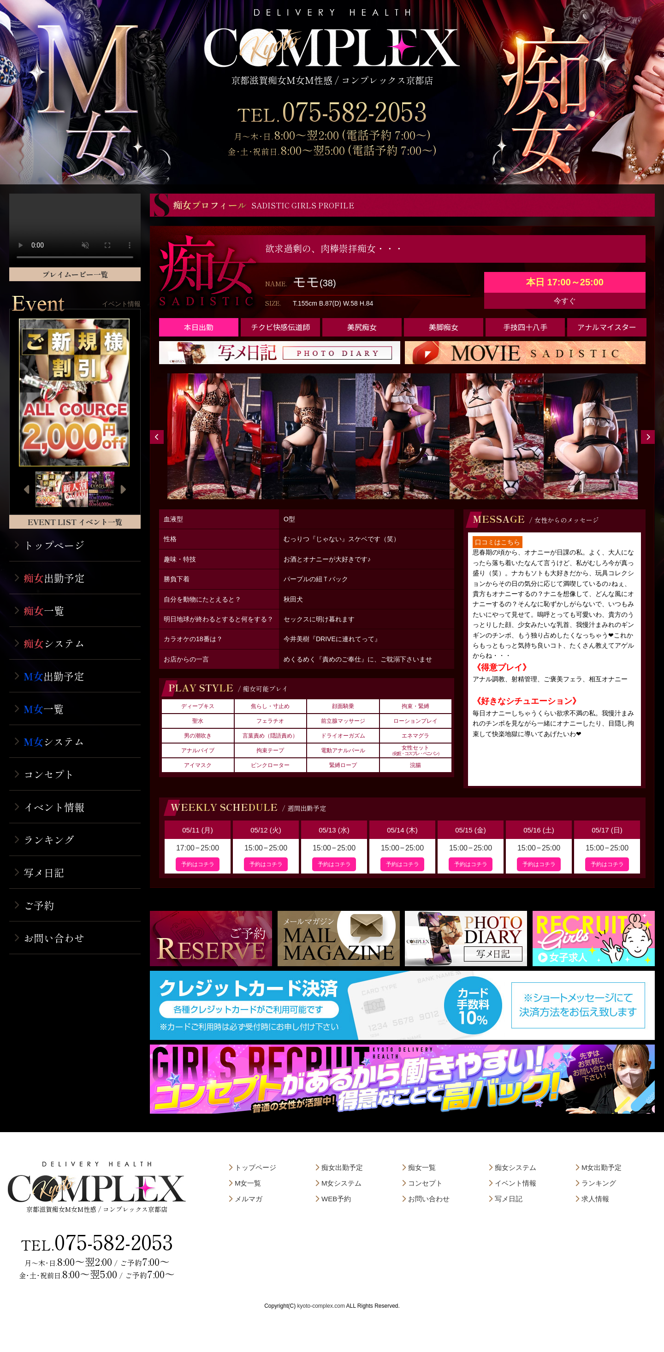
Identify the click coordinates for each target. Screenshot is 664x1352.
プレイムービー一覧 (75, 274)
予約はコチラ (197, 864)
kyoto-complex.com (321, 1306)
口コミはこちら (497, 542)
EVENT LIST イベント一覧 (75, 521)
